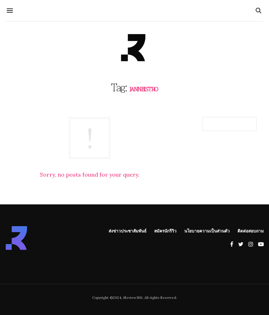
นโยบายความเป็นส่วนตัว (207, 231)
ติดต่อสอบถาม (250, 231)
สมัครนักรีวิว (165, 231)
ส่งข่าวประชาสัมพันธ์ (127, 231)
